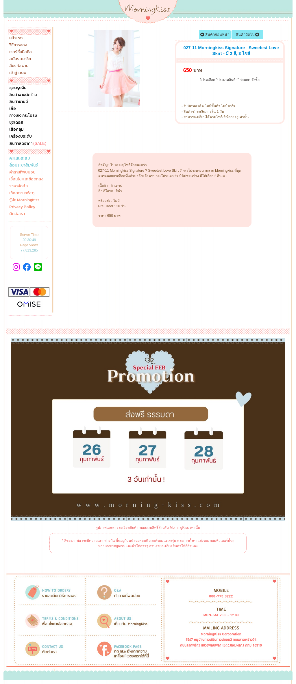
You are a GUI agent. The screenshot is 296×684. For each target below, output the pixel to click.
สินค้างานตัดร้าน (23, 95)
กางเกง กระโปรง (23, 116)
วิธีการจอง (18, 45)
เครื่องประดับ (20, 136)
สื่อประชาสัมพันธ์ (23, 165)
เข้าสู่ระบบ (17, 73)
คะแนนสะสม (19, 158)
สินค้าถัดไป (247, 34)
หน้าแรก (16, 38)
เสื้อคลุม (16, 129)
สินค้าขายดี (18, 102)
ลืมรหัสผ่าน (18, 66)
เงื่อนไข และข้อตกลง (26, 179)
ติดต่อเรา (17, 214)
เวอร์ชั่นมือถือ (20, 52)
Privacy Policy (22, 207)
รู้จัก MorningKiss (24, 200)
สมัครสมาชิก (20, 59)
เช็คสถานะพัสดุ (21, 193)
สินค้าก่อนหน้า (214, 34)
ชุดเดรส (16, 122)
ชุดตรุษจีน (17, 88)
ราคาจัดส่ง (18, 186)
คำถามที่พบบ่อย (22, 172)
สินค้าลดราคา (27, 143)
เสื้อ (12, 109)
